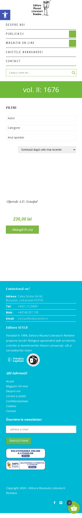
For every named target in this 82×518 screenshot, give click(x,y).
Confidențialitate (17, 401)
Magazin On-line (17, 386)
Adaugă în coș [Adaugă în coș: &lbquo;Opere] (22, 229)
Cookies (11, 406)
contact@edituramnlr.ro (33, 318)
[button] (5, 15)
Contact (11, 411)
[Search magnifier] (73, 72)
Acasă (10, 381)
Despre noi (13, 391)
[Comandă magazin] (47, 149)
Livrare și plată (15, 396)
